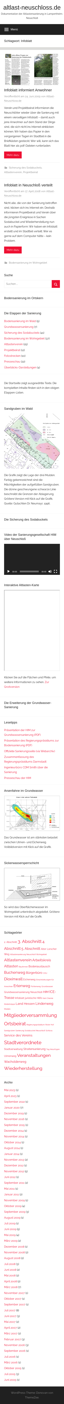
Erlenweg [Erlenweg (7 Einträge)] (21, 986)
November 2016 (14, 1119)
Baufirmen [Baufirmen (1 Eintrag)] (23, 967)
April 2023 (10, 1096)
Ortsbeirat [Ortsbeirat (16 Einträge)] (15, 1023)
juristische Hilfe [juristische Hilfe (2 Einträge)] (33, 998)
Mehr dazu (13, 155)
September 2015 (14, 1125)
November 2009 (14, 1200)
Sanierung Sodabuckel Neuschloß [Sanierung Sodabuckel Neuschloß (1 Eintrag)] (30, 1031)
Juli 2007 (9, 1310)
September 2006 (14, 1350)
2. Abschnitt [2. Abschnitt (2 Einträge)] (10, 942)
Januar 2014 (11, 1154)
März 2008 (10, 1287)
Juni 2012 (10, 1177)
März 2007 (10, 1333)
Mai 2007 (10, 1321)
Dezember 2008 (14, 1246)
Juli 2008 (9, 1264)
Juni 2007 (10, 1316)
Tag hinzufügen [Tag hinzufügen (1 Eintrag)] (53, 1049)
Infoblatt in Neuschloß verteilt (28, 185)
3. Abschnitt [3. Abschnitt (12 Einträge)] (30, 941)
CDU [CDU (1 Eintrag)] (45, 973)
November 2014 (14, 1136)
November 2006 (14, 1345)
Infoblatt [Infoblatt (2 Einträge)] (19, 998)
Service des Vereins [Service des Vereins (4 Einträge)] (18, 1035)
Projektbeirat (30, 172)
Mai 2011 (9, 1188)
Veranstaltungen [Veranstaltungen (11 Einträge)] (34, 1055)
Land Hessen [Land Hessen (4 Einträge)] (25, 1003)
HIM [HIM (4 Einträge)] (46, 992)
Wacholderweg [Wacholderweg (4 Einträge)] (15, 1061)
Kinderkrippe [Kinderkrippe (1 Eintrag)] (9, 1004)
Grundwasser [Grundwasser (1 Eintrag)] (47, 986)
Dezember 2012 (14, 1165)
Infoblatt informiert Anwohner (28, 90)
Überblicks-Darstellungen (20, 367)
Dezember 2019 (14, 1113)
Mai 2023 (9, 1090)
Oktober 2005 (12, 1368)
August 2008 (12, 1258)
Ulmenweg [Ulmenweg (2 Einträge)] (10, 1056)
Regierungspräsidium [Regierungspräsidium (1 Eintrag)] (35, 1025)
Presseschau (12, 361)
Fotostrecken (12, 355)
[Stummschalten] (50, 571)
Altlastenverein (13, 172)
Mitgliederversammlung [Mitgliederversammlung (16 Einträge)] (30, 1015)
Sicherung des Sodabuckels (25, 167)
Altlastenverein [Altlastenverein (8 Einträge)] (18, 960)
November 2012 (14, 1171)
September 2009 (14, 1211)
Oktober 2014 (12, 1142)
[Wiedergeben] (8, 571)
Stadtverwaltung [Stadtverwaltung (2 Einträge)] (13, 1049)
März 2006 (11, 1362)
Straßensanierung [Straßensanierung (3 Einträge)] (34, 1049)
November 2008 (14, 1252)
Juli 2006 (10, 1356)
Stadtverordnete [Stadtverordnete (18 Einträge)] (22, 1042)
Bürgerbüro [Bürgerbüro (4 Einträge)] (34, 972)
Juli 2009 (9, 1223)
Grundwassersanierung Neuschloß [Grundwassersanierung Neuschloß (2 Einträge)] (23, 992)
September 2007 (14, 1304)
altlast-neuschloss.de (32, 7)
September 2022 (14, 1101)
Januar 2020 (12, 1107)
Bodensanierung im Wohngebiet (28, 262)
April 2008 (10, 1281)
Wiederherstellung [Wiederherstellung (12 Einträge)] (23, 1068)
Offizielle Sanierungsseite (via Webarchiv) (29, 751)
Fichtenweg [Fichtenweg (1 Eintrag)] (36, 986)
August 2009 (12, 1217)
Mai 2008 (10, 1275)
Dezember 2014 (14, 1130)
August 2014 (12, 1148)
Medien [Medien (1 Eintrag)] (7, 1009)
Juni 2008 (10, 1269)
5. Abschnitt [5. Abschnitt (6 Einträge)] (30, 948)
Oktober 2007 (12, 1298)
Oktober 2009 (12, 1206)
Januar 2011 (11, 1194)
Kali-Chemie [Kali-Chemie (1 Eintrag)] (48, 998)
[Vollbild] (55, 571)
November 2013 (14, 1159)
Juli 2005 (9, 1374)
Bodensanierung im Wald (20, 321)
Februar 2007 (12, 1339)
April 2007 (10, 1327)
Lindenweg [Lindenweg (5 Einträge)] (44, 1004)
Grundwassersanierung (18, 326)
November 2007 (14, 1293)
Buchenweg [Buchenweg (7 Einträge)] (14, 972)
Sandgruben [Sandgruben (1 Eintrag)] (9, 1031)
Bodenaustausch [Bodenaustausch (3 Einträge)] (39, 966)
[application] (32, 559)
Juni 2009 (10, 1229)
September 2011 (14, 1182)
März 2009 (10, 1240)
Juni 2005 (10, 1379)
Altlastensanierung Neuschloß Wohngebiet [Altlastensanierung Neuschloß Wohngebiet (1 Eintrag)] (28, 954)
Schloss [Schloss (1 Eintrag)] (49, 1031)
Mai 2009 (10, 1235)
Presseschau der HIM (17, 778)
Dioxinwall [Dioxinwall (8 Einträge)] (13, 979)
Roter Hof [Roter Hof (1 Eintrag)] (49, 1025)
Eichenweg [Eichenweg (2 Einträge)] (29, 979)
